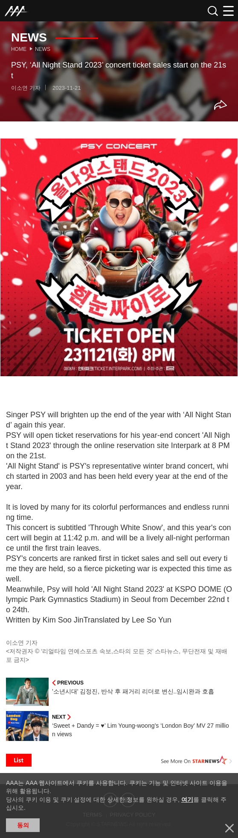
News (42, 49)
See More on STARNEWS (196, 760)
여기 (187, 799)
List (19, 760)
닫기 (229, 828)
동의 (23, 825)
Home (18, 49)
